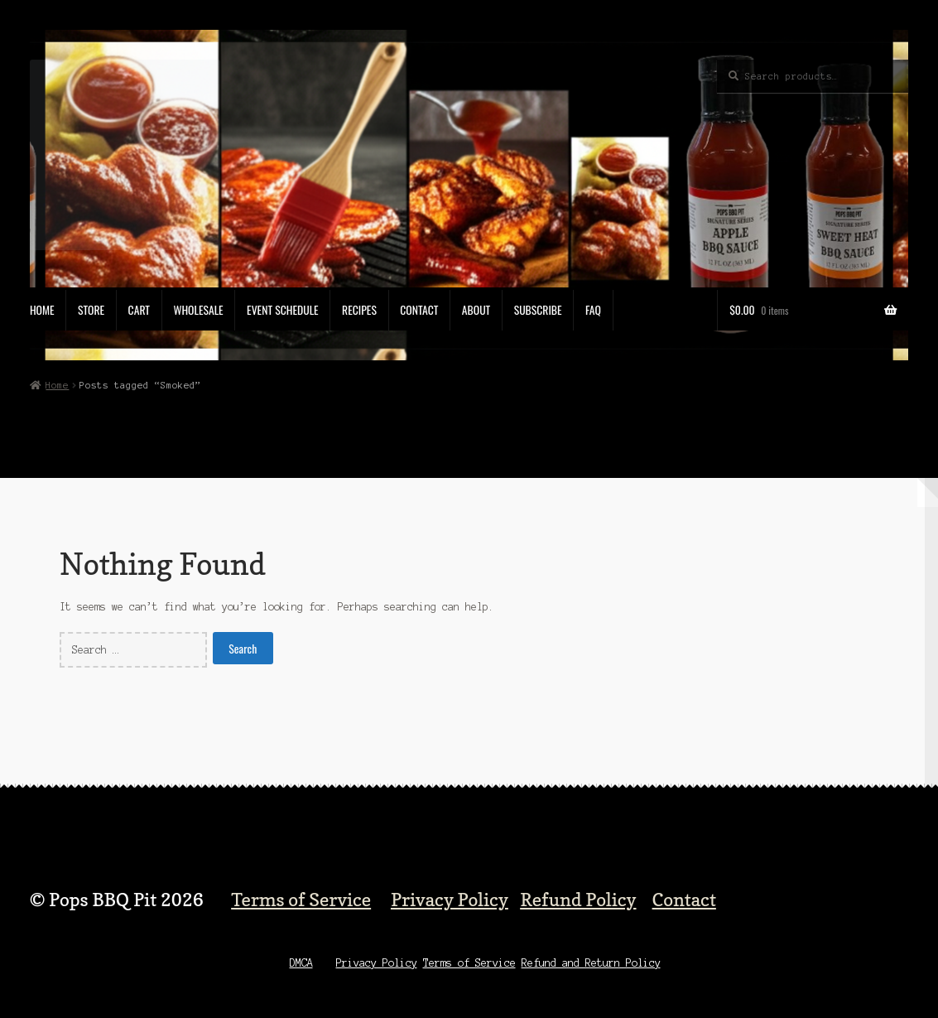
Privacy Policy (449, 899)
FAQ (593, 310)
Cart (139, 310)
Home (42, 310)
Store (91, 310)
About (476, 310)
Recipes (359, 310)
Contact (419, 310)
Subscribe (538, 310)
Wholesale (198, 310)
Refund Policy (578, 899)
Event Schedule (283, 310)
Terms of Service (301, 899)
